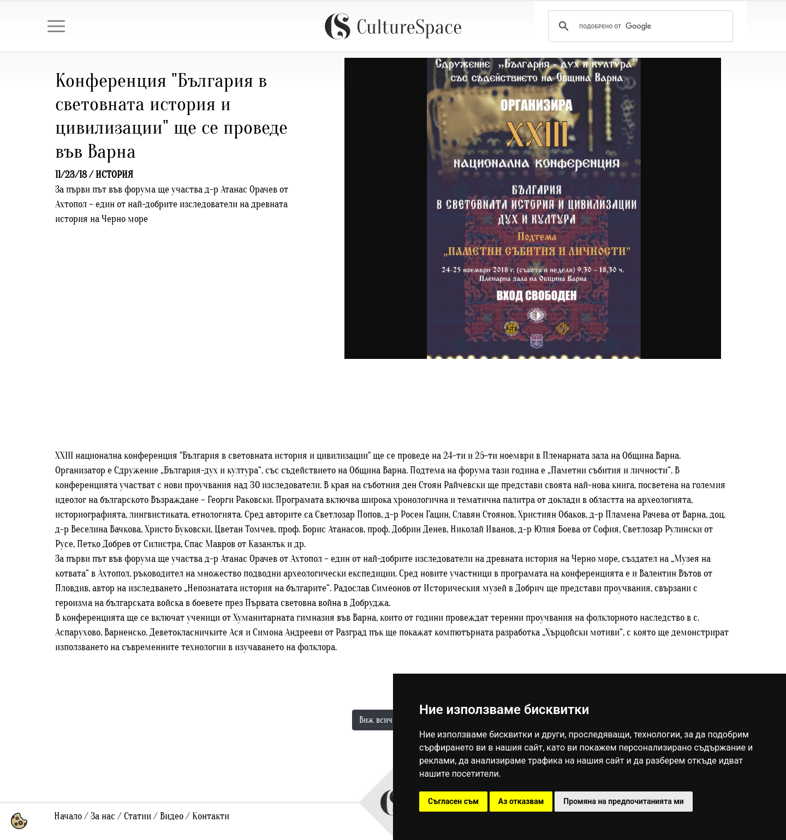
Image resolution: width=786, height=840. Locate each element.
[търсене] (639, 26)
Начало (68, 816)
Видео (171, 816)
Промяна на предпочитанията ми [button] (623, 801)
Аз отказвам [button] (521, 801)
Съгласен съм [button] (453, 801)
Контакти (210, 816)
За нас (103, 816)
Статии (137, 816)
